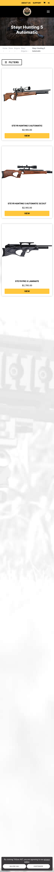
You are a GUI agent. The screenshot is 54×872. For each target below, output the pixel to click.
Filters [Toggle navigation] (12, 62)
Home (5, 48)
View (27, 135)
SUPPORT (37, 3)
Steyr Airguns (24, 49)
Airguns (17, 48)
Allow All (14, 866)
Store (10, 48)
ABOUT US (26, 3)
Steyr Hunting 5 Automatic (38, 49)
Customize (38, 866)
